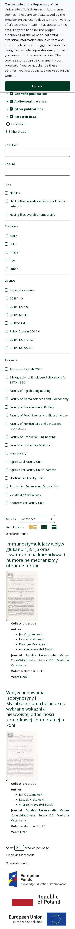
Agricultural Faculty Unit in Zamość (33, 470)
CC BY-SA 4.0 (18, 323)
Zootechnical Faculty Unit (27, 503)
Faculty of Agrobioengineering (30, 391)
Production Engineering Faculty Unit (34, 486)
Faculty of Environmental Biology (32, 407)
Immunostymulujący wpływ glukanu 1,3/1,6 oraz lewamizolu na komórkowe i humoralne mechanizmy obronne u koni (35, 555)
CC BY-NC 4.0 (19, 307)
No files (15, 193)
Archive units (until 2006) (26, 369)
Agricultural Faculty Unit (26, 461)
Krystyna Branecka (32, 644)
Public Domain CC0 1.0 (25, 331)
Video (13, 244)
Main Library (18, 453)
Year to (10, 164)
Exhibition (17, 124)
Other (14, 269)
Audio (13, 236)
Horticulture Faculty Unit (26, 478)
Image (14, 252)
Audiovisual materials (30, 101)
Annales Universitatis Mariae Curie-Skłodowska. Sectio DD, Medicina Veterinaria (40, 660)
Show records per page (27, 848)
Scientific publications (31, 94)
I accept (37, 86)
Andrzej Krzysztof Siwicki (36, 649)
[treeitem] (37, 94)
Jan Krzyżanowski (31, 634)
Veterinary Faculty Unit (25, 494)
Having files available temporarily (32, 214)
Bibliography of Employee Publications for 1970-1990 (38, 379)
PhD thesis (18, 131)
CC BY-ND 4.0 (19, 315)
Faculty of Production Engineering (33, 437)
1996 (23, 677)
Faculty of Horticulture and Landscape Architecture (36, 426)
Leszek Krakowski (31, 639)
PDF (12, 260)
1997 (23, 832)
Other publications (28, 109)
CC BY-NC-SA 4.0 (21, 348)
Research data (25, 117)
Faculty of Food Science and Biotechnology (39, 415)
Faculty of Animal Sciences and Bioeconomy (39, 399)
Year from (12, 145)
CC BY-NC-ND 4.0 (22, 339)
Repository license (22, 290)
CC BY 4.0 (16, 298)
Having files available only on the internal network (37, 203)
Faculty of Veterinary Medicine (30, 445)
